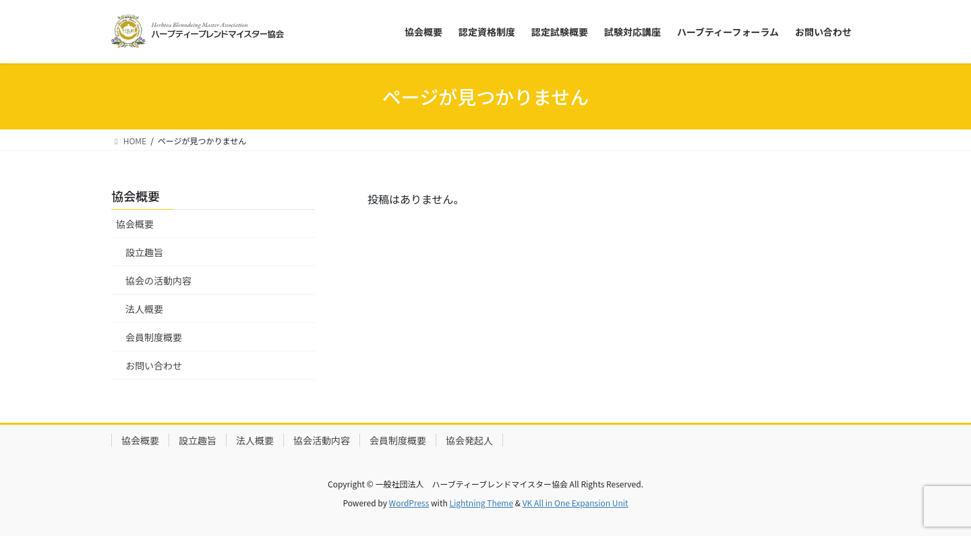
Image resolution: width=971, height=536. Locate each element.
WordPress (409, 502)
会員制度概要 (153, 337)
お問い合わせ (153, 365)
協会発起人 (469, 440)
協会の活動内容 (158, 280)
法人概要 (144, 309)
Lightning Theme (481, 502)
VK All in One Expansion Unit (575, 502)
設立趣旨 (144, 252)
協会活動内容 (321, 440)
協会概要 (135, 224)
